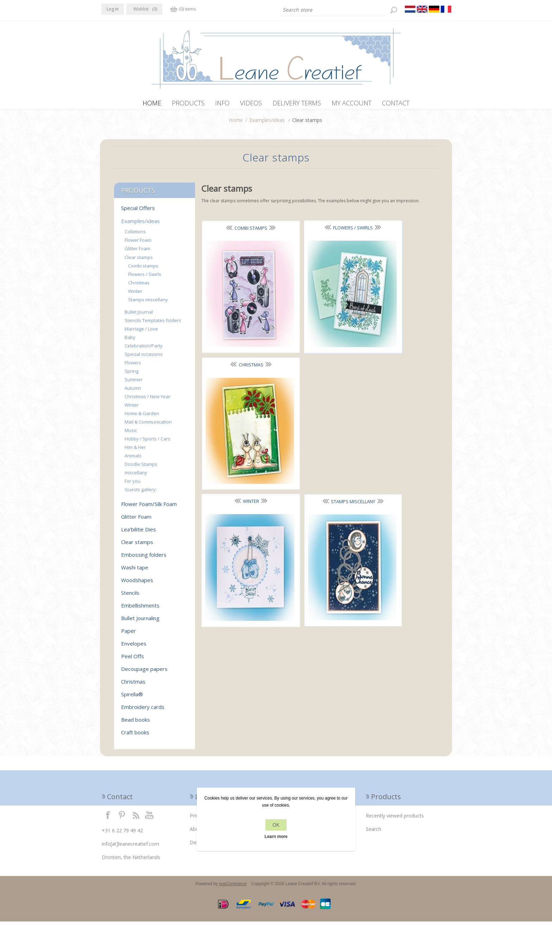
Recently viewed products (395, 819)
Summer (134, 383)
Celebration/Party (144, 349)
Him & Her (135, 451)
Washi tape (134, 570)
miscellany (136, 476)
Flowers (133, 366)
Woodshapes (137, 583)
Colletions (135, 235)
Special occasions (144, 357)
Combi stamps (238, 231)
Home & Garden (142, 417)
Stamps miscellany (317, 337)
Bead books (135, 723)
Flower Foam (138, 243)
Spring (131, 374)
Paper (128, 634)
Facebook (108, 818)
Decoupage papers (144, 672)
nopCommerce (233, 887)
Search (373, 832)
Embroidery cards (142, 710)
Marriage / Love (141, 332)
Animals (133, 459)
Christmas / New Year (147, 400)
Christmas (394, 231)
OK (276, 825)
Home (236, 123)
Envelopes (133, 646)
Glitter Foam (137, 252)
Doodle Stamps (141, 467)
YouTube (150, 818)
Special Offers (138, 211)
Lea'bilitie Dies (138, 532)
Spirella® (132, 697)
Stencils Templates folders (153, 324)
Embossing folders (144, 558)
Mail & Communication (148, 425)
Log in (113, 9)
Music (131, 434)
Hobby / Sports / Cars (147, 442)
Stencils (130, 596)
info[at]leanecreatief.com (130, 847)
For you (132, 484)
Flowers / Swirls (317, 231)
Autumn (133, 391)
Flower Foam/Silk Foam (149, 507)
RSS (136, 818)
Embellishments (140, 608)
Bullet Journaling (140, 621)
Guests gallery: (141, 493)
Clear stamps (139, 261)
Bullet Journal (139, 315)
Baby (130, 341)
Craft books (135, 735)
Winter (239, 336)
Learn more (275, 836)
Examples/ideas (267, 123)
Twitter (122, 818)
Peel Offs (132, 659)
